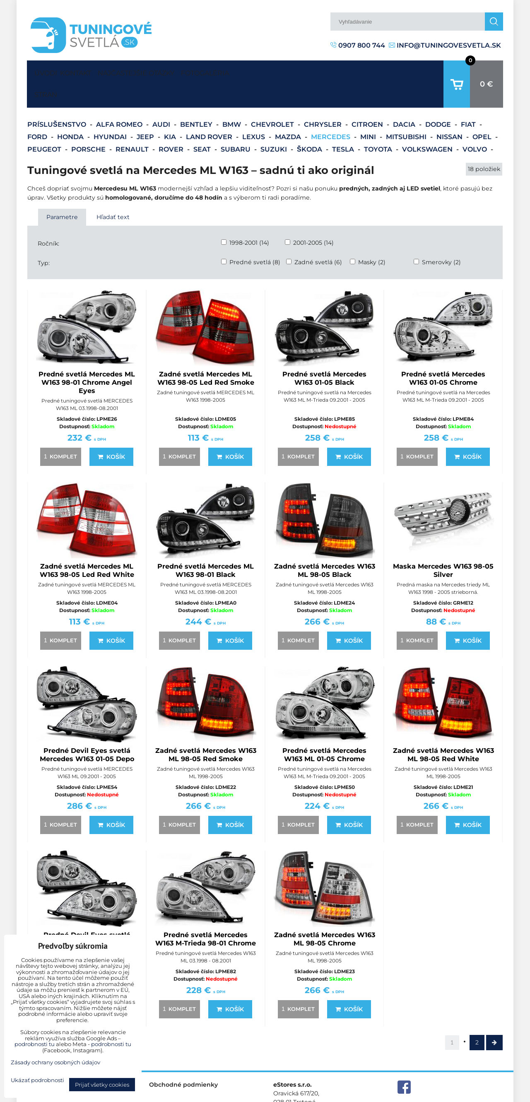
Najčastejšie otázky (160, 71)
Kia (171, 111)
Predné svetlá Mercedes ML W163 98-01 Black (205, 545)
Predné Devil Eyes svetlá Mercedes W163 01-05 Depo (87, 729)
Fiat (469, 99)
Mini (369, 111)
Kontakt (83, 71)
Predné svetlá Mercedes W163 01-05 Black (324, 353)
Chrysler (323, 99)
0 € (486, 71)
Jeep (146, 111)
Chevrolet (273, 99)
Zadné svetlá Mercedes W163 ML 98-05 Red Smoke (205, 729)
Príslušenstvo (57, 99)
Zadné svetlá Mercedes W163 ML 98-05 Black (324, 545)
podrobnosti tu (34, 1044)
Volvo (476, 124)
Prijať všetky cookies (102, 1084)
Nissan (450, 111)
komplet (59, 430)
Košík (111, 431)
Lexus (254, 111)
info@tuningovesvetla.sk (445, 45)
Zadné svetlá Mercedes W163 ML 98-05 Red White (443, 729)
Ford (38, 111)
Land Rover (210, 111)
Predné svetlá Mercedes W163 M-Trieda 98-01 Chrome (205, 913)
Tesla (344, 124)
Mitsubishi (407, 111)
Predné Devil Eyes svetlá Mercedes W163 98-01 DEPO (87, 913)
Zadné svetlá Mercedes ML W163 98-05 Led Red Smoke (205, 353)
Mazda (289, 111)
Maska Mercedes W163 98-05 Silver (443, 545)
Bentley (197, 99)
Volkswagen (428, 124)
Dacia (405, 99)
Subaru (236, 124)
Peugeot (45, 124)
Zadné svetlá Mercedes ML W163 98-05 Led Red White (87, 545)
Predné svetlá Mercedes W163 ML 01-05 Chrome (324, 729)
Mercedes (331, 111)
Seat (202, 124)
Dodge (439, 99)
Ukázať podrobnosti (37, 1080)
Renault (133, 124)
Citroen (368, 99)
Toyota (379, 124)
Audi (162, 99)
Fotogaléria (244, 71)
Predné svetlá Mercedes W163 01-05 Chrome (443, 353)
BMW (232, 99)
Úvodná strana (44, 71)
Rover (172, 124)
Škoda (310, 124)
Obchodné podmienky (183, 1059)
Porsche (89, 124)
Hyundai (111, 111)
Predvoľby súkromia (371, 1095)
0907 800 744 (357, 45)
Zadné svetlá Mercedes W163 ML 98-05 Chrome (324, 913)
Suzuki (274, 124)
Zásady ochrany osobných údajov (455, 1095)
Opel (482, 111)
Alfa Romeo (120, 99)
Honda (71, 111)
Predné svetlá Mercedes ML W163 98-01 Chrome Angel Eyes (87, 357)
